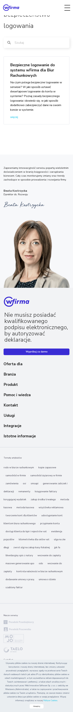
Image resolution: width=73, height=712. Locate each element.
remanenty (24, 491)
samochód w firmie (16, 475)
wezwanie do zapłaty (49, 555)
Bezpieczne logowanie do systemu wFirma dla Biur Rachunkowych (32, 70)
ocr (24, 483)
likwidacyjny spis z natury (19, 555)
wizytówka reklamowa (51, 507)
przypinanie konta (50, 523)
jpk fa (57, 547)
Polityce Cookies (50, 700)
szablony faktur (14, 587)
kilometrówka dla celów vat (34, 539)
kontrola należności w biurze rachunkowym (39, 571)
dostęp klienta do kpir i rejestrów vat (26, 531)
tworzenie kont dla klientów (21, 515)
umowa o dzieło (47, 579)
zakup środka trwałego (43, 499)
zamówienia (12, 483)
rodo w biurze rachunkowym (19, 467)
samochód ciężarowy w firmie (46, 475)
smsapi (34, 483)
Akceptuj (36, 706)
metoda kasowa (25, 507)
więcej (14, 117)
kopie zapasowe (47, 467)
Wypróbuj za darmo (36, 351)
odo (41, 563)
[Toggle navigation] (67, 8)
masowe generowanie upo (20, 563)
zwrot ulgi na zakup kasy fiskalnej (31, 547)
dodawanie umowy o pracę (20, 579)
